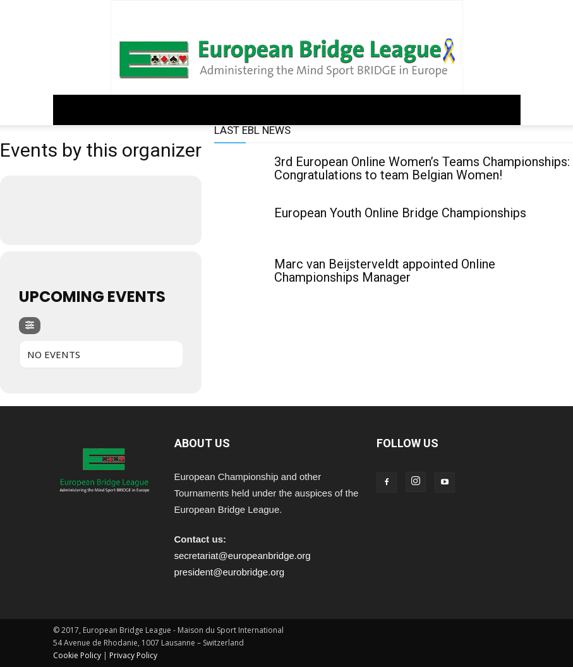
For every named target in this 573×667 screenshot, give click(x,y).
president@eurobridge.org (229, 572)
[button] (505, 110)
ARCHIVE (391, 109)
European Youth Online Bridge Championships (400, 212)
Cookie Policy (77, 655)
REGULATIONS (179, 109)
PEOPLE (352, 109)
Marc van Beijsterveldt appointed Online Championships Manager (384, 270)
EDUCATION (305, 109)
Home (70, 109)
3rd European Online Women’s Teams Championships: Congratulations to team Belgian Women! (422, 168)
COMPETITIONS (245, 109)
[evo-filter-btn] (29, 325)
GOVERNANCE (117, 109)
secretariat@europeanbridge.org (242, 555)
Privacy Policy (133, 655)
